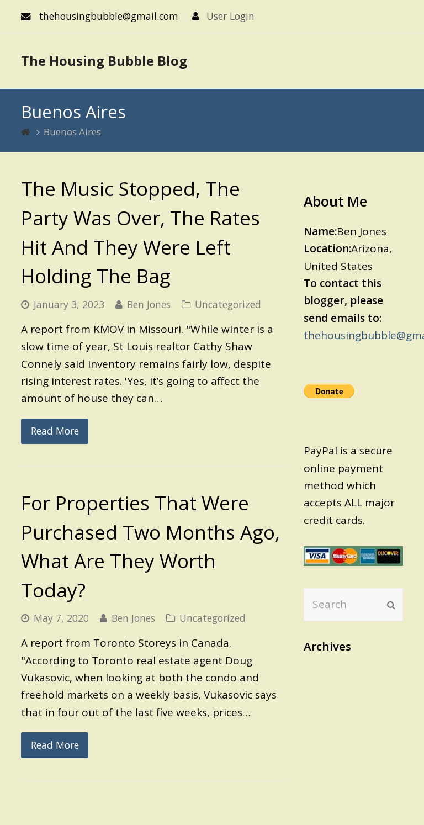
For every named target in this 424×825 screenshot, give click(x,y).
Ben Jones (149, 304)
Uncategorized (228, 304)
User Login (230, 16)
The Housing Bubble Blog (104, 60)
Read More (55, 430)
